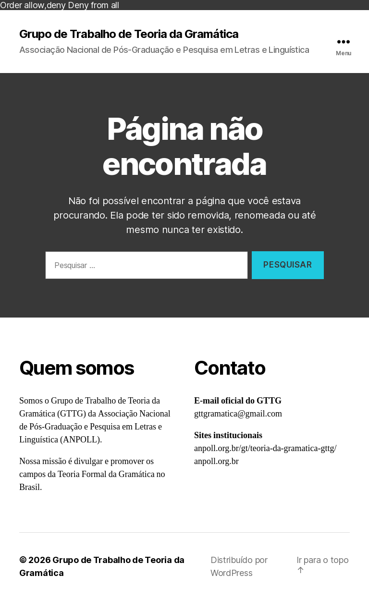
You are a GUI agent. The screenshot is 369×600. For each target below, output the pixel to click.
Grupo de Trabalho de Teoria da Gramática (128, 34)
